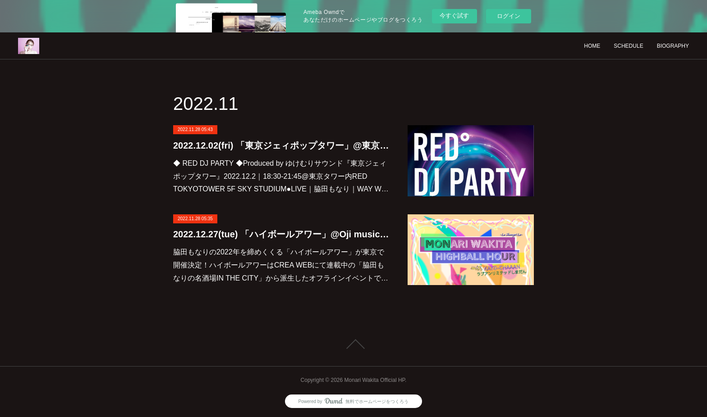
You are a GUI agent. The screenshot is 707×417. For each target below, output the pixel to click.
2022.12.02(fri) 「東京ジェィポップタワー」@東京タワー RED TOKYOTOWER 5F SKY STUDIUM (281, 145)
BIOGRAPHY (673, 46)
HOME (592, 46)
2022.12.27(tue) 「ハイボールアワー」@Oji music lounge (281, 234)
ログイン (508, 16)
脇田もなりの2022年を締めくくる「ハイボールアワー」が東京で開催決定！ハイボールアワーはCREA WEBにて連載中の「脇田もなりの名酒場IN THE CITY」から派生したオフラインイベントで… (280, 265)
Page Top (353, 344)
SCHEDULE (628, 46)
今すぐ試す (454, 15)
